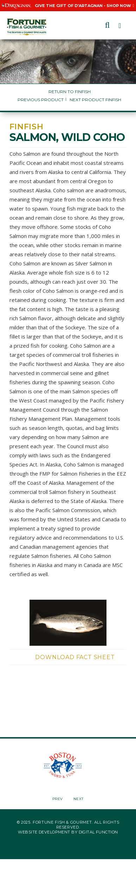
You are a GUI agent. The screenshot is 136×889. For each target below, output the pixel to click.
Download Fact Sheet (75, 657)
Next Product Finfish (95, 99)
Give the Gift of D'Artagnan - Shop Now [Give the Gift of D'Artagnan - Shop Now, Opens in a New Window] (84, 5)
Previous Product (41, 99)
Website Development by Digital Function (68, 832)
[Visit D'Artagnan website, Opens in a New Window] (16, 5)
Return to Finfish (69, 91)
